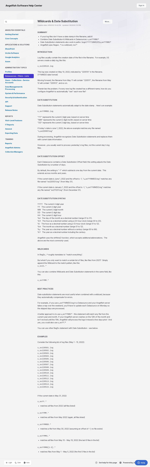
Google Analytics (12, 57)
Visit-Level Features (13, 120)
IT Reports (9, 125)
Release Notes (11, 110)
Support (8, 106)
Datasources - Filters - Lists (17, 76)
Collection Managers (14, 152)
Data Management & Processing (13, 88)
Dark (18, 463)
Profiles (8, 72)
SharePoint (10, 49)
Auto (27, 463)
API (6, 102)
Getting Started (11, 34)
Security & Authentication (16, 98)
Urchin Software (12, 53)
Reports (8, 143)
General (8, 129)
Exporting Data (11, 133)
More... (108, 22)
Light (9, 463)
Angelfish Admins (12, 148)
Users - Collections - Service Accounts (17, 81)
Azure (7, 61)
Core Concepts (11, 39)
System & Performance (15, 93)
